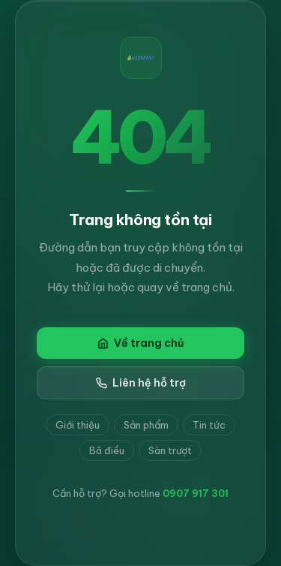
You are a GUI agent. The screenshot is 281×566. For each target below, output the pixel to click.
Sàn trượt (170, 450)
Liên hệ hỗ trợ (141, 383)
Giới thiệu (77, 425)
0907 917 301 (196, 493)
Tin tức (209, 425)
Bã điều (106, 450)
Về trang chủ (140, 343)
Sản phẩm (146, 425)
